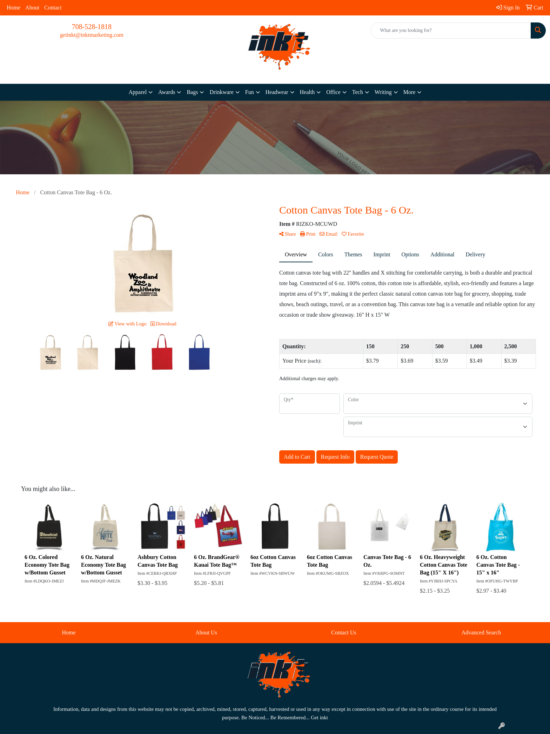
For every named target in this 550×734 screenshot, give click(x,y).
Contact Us (343, 632)
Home (13, 8)
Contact (53, 8)
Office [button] (333, 92)
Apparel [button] (138, 92)
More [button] (409, 92)
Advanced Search (481, 632)
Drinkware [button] (221, 92)
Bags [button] (192, 92)
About (32, 8)
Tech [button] (357, 92)
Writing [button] (383, 92)
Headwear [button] (277, 92)
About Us (206, 632)
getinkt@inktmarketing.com (91, 35)
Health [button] (307, 92)
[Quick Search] (451, 30)
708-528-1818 (92, 27)
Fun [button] (249, 92)
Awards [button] (166, 92)
